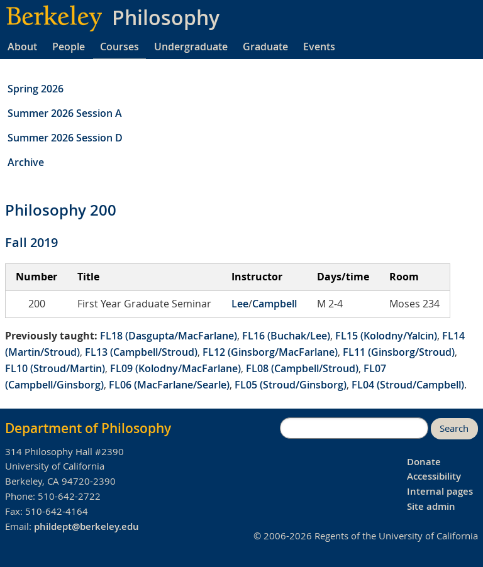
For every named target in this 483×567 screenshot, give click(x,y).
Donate (424, 462)
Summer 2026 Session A (65, 113)
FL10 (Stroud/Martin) (55, 368)
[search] (354, 428)
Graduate (265, 46)
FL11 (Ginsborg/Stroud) (399, 352)
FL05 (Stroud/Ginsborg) (291, 385)
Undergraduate (191, 46)
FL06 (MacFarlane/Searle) (169, 385)
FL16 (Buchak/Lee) (286, 336)
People (68, 46)
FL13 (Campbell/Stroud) (141, 352)
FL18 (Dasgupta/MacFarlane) (168, 336)
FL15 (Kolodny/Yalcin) (386, 336)
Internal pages (440, 491)
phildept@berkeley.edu (86, 526)
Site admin (431, 506)
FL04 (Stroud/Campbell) (408, 385)
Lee (239, 304)
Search (454, 428)
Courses (119, 46)
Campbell (274, 304)
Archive (26, 162)
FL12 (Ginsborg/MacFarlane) (270, 352)
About (22, 46)
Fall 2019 (31, 242)
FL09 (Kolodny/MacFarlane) (175, 368)
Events (319, 46)
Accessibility (434, 476)
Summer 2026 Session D (65, 138)
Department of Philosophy (88, 428)
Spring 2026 (36, 89)
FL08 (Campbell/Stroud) (302, 368)
